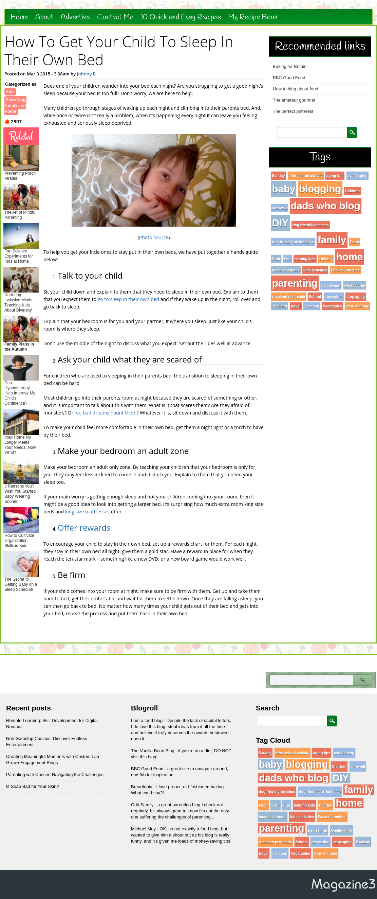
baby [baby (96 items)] (283, 188)
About (44, 17)
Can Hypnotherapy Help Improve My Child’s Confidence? (19, 393)
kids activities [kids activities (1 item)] (315, 270)
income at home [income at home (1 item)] (286, 270)
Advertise (75, 17)
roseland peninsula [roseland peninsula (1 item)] (288, 297)
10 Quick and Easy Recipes (180, 17)
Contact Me (115, 17)
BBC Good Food (289, 77)
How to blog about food (295, 88)
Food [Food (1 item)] (354, 242)
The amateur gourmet (294, 100)
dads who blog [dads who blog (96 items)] (325, 205)
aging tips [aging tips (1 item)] (334, 176)
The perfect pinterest (293, 111)
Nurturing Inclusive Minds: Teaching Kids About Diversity (18, 303)
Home (19, 17)
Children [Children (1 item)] (352, 191)
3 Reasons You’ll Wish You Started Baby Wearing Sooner (20, 494)
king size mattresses (87, 511)
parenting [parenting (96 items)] (295, 283)
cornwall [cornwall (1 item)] (279, 208)
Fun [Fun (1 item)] (287, 259)
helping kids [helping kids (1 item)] (305, 259)
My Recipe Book (253, 17)
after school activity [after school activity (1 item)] (306, 176)
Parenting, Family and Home (15, 105)
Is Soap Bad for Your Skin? (32, 786)
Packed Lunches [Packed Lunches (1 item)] (345, 270)
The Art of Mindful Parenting (20, 215)
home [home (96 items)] (349, 256)
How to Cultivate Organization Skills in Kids (19, 540)
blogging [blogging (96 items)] (320, 188)
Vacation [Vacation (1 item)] (311, 306)
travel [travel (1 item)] (295, 306)
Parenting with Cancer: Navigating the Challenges (54, 774)
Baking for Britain (289, 66)
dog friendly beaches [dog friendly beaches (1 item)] (311, 225)
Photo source (153, 237)
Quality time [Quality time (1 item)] (354, 285)
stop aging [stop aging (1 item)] (355, 297)
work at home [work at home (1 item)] (357, 306)
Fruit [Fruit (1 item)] (276, 259)
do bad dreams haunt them (106, 412)
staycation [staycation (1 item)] (334, 297)
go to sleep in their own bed (128, 299)
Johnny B (86, 74)
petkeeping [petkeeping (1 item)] (330, 285)
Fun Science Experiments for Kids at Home (18, 256)
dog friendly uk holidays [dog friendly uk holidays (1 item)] (293, 242)
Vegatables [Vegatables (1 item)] (332, 306)
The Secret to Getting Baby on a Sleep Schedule (20, 584)
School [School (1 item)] (315, 297)
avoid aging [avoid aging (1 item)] (357, 176)
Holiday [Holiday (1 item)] (326, 259)
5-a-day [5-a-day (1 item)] (278, 176)
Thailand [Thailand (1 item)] (279, 306)
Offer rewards (84, 527)
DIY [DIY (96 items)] (280, 222)
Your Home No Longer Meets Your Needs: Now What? (20, 445)
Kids (10, 91)
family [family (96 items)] (332, 239)
